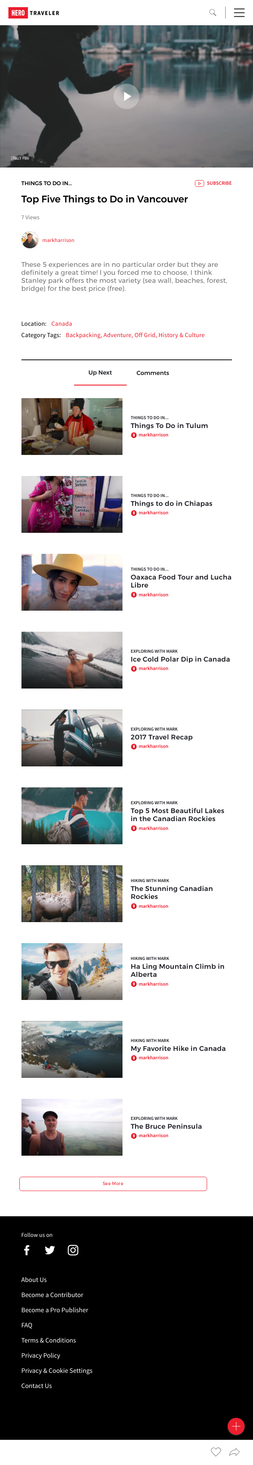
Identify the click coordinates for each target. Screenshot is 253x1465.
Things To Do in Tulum (169, 426)
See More (113, 1183)
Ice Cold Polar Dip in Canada (180, 660)
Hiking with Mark (150, 881)
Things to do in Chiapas (172, 504)
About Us (34, 1280)
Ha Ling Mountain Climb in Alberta (178, 971)
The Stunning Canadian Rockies (172, 893)
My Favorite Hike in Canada (178, 1049)
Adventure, (119, 335)
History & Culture (182, 335)
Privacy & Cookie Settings (57, 1371)
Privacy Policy (41, 1355)
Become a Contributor (52, 1295)
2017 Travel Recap (162, 738)
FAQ (26, 1325)
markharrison (59, 240)
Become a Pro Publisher (54, 1310)
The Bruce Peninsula (166, 1127)
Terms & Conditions (48, 1340)
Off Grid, (147, 335)
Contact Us (36, 1386)
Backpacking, (85, 335)
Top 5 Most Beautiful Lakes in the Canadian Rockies (178, 815)
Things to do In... (46, 183)
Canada (61, 324)
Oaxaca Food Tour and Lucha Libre (181, 582)
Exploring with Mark (154, 651)
